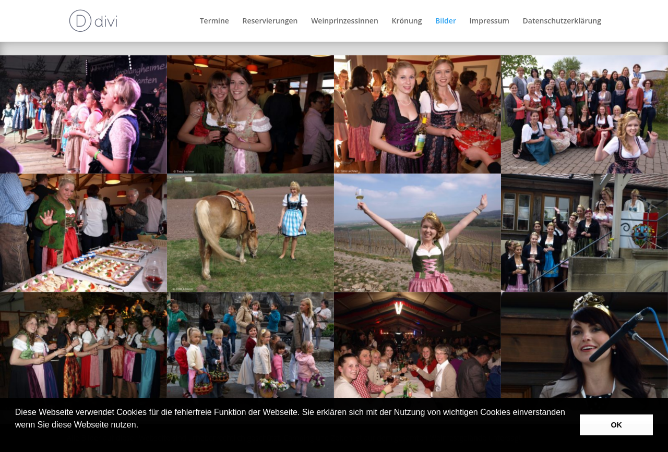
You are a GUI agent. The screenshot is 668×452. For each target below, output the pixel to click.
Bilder (445, 21)
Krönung (406, 21)
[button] (16, 438)
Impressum (489, 21)
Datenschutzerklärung (562, 21)
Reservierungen (270, 21)
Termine (214, 21)
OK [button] (616, 425)
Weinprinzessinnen (344, 21)
